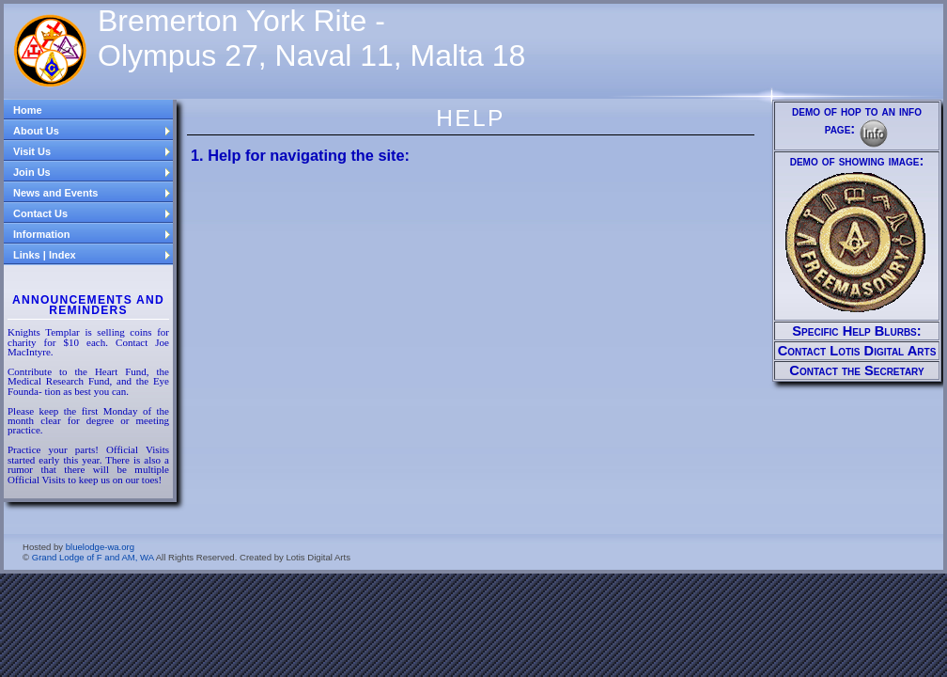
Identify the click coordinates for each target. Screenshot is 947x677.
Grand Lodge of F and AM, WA (93, 557)
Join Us (92, 172)
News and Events (92, 192)
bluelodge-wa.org (100, 547)
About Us (92, 130)
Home (27, 110)
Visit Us (92, 151)
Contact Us (92, 213)
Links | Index (92, 254)
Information (92, 234)
